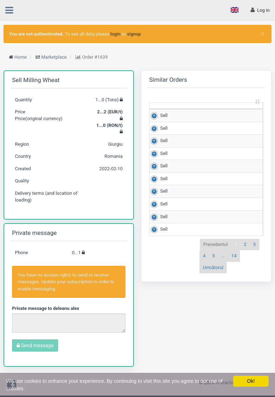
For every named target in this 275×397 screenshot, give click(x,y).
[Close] (262, 33)
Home (20, 57)
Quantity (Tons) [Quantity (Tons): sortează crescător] (191, 108)
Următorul (213, 274)
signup (134, 34)
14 (234, 262)
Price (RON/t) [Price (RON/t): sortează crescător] (236, 108)
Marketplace (54, 57)
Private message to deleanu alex (45, 308)
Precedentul (215, 250)
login (115, 34)
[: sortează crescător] (161, 109)
